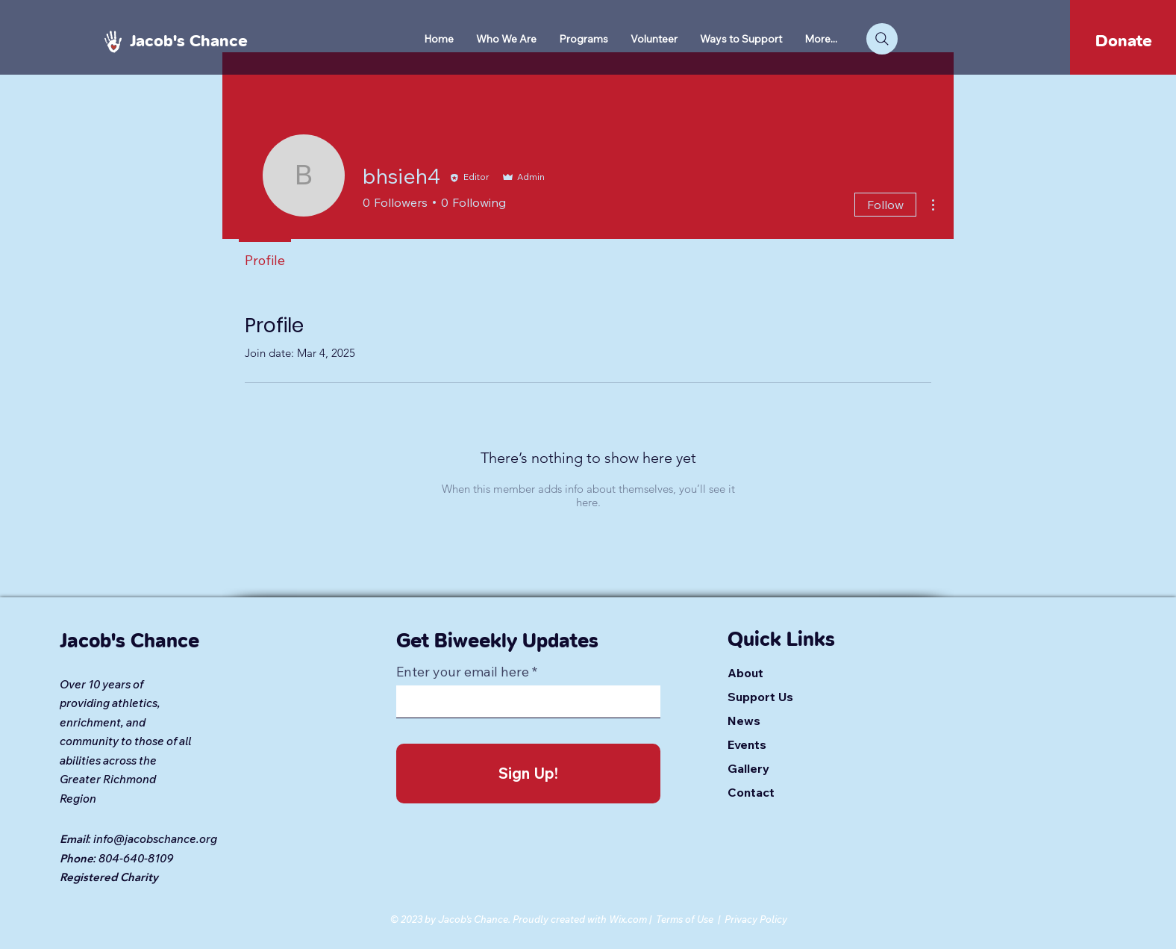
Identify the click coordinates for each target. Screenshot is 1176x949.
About (745, 672)
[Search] (882, 39)
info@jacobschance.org (155, 839)
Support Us (760, 696)
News (744, 720)
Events (747, 744)
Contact (751, 792)
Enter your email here (462, 672)
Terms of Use (684, 919)
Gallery (748, 768)
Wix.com (628, 919)
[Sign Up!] (528, 773)
